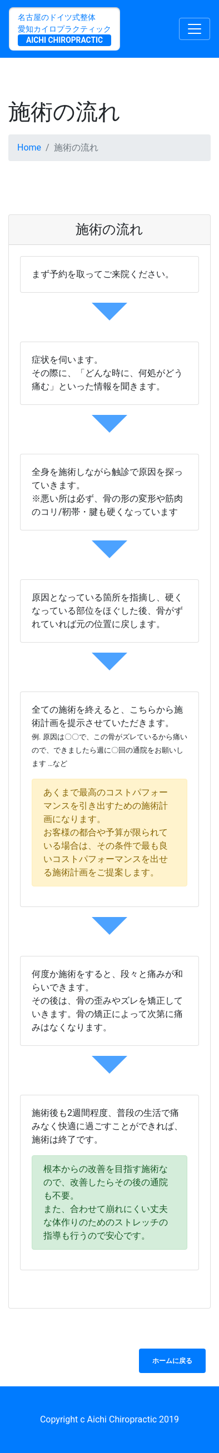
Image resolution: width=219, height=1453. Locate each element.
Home (29, 147)
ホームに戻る (172, 1361)
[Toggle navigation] (194, 29)
